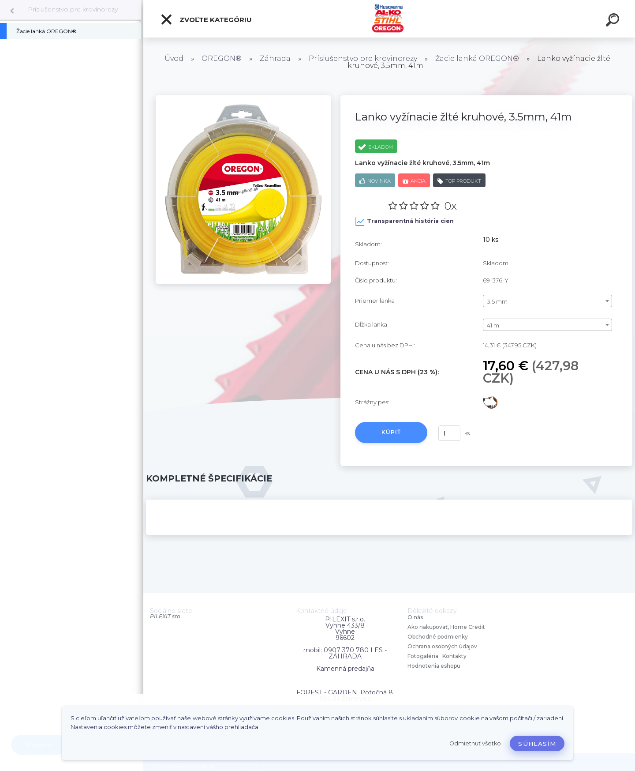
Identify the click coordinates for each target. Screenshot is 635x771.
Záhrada (275, 58)
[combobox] (547, 301)
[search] (614, 21)
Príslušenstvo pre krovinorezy (73, 9)
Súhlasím (537, 743)
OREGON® (222, 58)
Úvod (173, 58)
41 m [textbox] (493, 325)
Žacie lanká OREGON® (477, 58)
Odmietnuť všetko (475, 743)
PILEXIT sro (165, 616)
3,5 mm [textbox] (497, 301)
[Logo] (389, 19)
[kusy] (449, 433)
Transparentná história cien (404, 221)
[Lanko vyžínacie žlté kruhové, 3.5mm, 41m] (243, 98)
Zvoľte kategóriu (206, 19)
